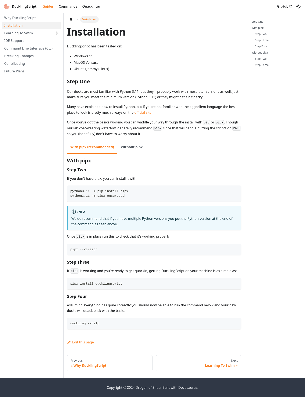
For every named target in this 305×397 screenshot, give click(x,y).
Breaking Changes (19, 56)
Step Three (262, 40)
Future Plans (14, 71)
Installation (13, 25)
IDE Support (14, 40)
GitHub (284, 6)
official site (142, 112)
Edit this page (80, 342)
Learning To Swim (18, 33)
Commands (68, 6)
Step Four (261, 46)
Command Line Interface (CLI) (28, 48)
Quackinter (91, 6)
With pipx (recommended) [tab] (92, 147)
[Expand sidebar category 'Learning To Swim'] (56, 33)
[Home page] (71, 19)
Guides (48, 6)
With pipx (258, 28)
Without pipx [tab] (132, 147)
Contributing (14, 63)
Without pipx (260, 52)
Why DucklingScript (20, 17)
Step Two (261, 34)
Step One (257, 22)
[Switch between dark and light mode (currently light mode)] (298, 6)
